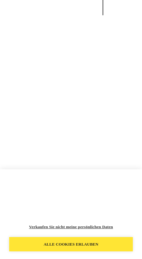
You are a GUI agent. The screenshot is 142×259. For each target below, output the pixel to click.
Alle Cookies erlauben (71, 244)
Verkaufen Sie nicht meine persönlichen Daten (71, 227)
